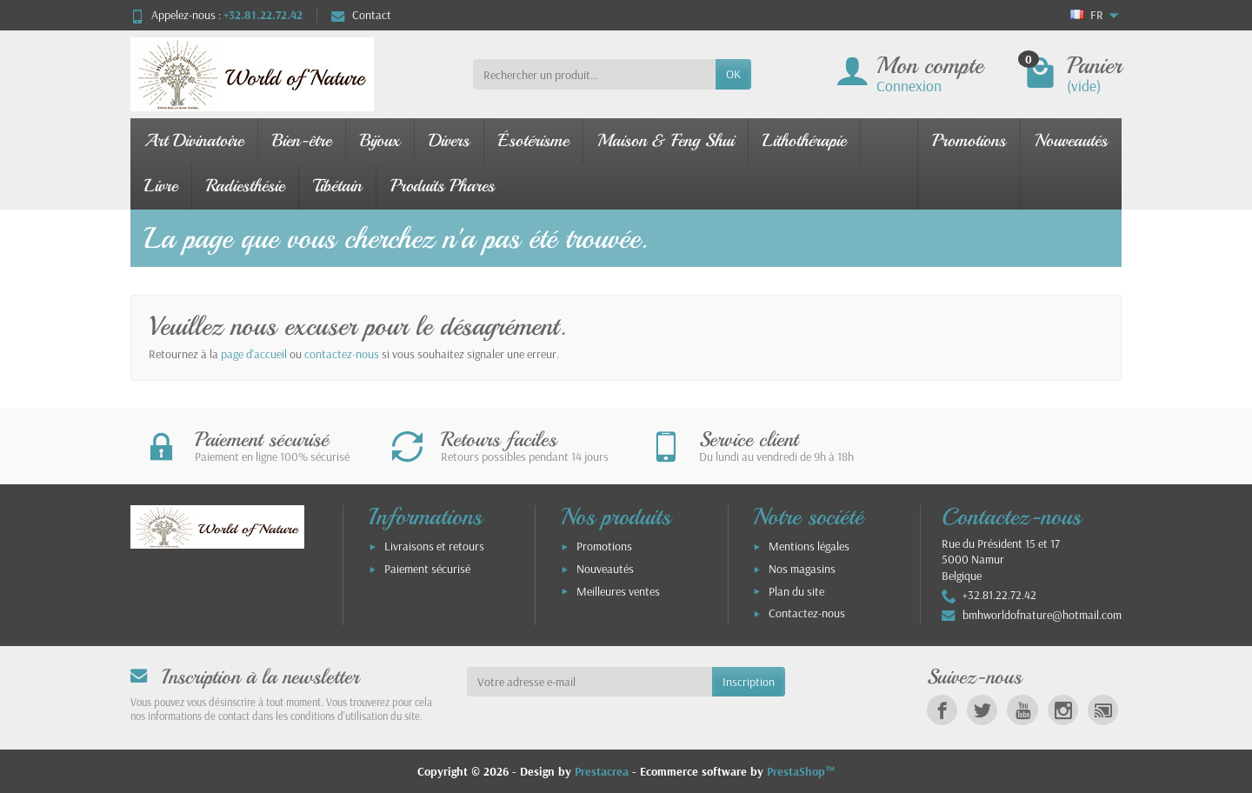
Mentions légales (809, 546)
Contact (361, 15)
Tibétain (337, 186)
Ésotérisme (533, 140)
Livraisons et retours (434, 546)
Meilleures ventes (618, 591)
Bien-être (301, 140)
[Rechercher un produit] (594, 74)
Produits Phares (442, 186)
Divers (449, 140)
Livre (160, 186)
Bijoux (380, 140)
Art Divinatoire (193, 140)
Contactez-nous (807, 613)
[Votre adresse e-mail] (590, 681)
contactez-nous (341, 354)
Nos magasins (802, 568)
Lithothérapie (804, 140)
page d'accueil (254, 354)
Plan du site (796, 591)
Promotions (969, 140)
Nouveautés (1071, 140)
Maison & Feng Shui (665, 140)
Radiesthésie (245, 186)
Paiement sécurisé (427, 568)
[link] (942, 710)
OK (733, 74)
